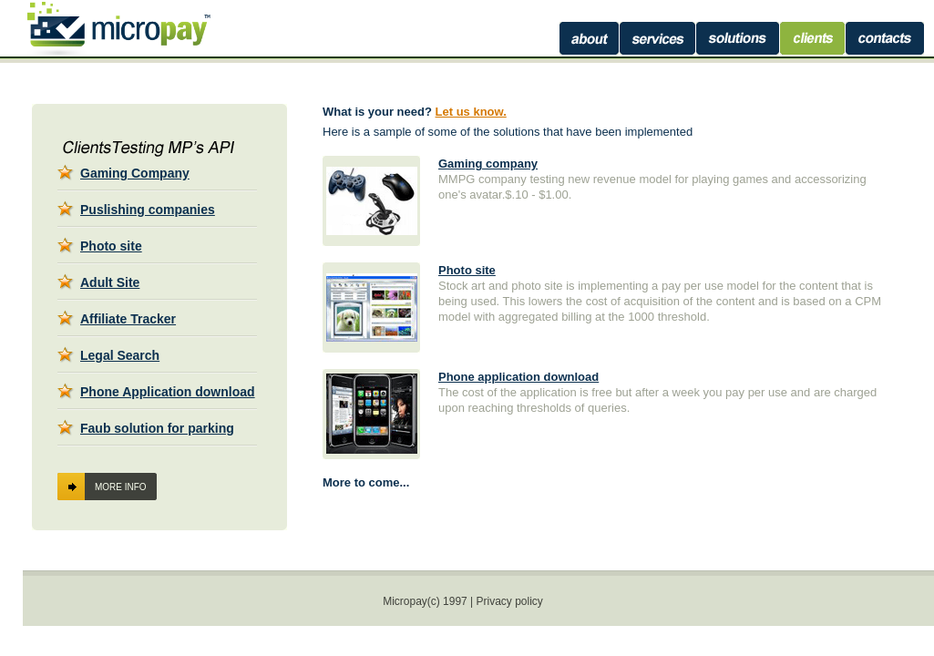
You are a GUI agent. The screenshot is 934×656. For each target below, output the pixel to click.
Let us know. (471, 111)
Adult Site (109, 282)
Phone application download (518, 377)
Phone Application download (167, 391)
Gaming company (488, 163)
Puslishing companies (147, 209)
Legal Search (119, 355)
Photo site (111, 246)
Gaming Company (135, 173)
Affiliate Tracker (128, 319)
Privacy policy (510, 601)
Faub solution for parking (157, 428)
